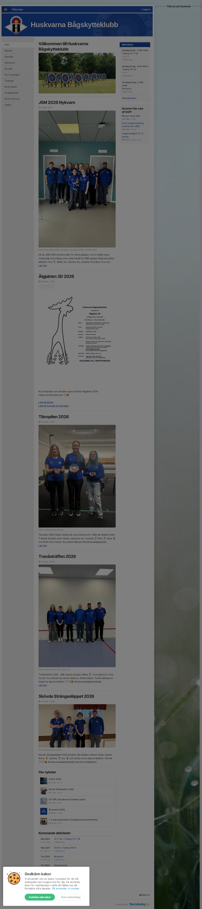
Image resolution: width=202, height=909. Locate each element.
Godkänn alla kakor (40, 897)
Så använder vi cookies (65, 888)
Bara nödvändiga (70, 897)
